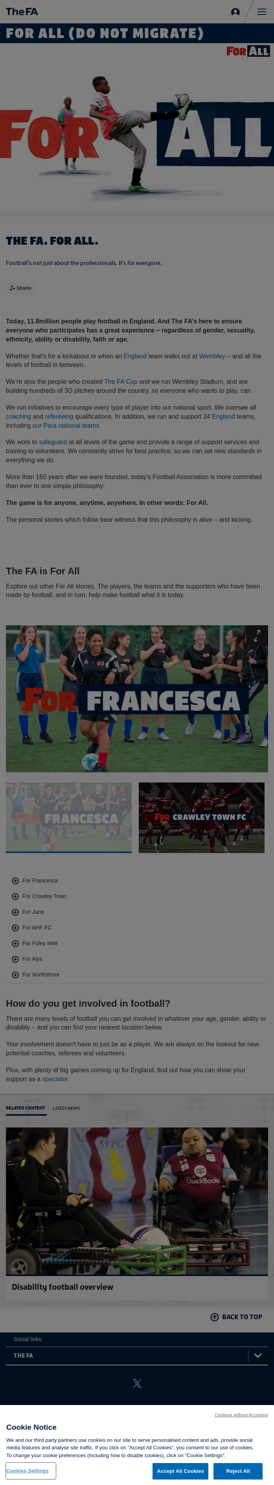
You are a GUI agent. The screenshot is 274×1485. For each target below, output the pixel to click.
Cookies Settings (27, 1476)
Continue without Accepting (241, 1420)
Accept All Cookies (180, 1476)
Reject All (238, 1476)
